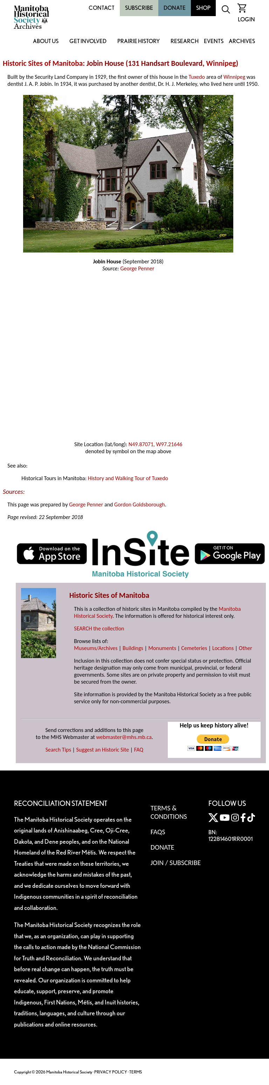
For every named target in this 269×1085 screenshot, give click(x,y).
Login (246, 19)
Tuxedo (197, 77)
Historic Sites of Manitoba (43, 63)
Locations (223, 648)
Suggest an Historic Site (102, 749)
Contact (102, 8)
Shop (203, 8)
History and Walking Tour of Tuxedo (128, 478)
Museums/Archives (95, 648)
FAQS (158, 832)
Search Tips (58, 749)
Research (185, 41)
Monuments (162, 648)
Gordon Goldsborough (139, 504)
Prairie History (138, 41)
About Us (45, 41)
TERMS (135, 1071)
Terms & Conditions (169, 812)
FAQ (138, 749)
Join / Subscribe (176, 862)
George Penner (137, 268)
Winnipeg (221, 63)
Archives (242, 41)
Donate (175, 8)
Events (213, 41)
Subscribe (139, 8)
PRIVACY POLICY (110, 1071)
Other (245, 648)
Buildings (133, 648)
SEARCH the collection (99, 628)
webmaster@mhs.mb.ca (124, 737)
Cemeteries (194, 648)
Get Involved (87, 41)
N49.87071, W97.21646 (155, 444)
